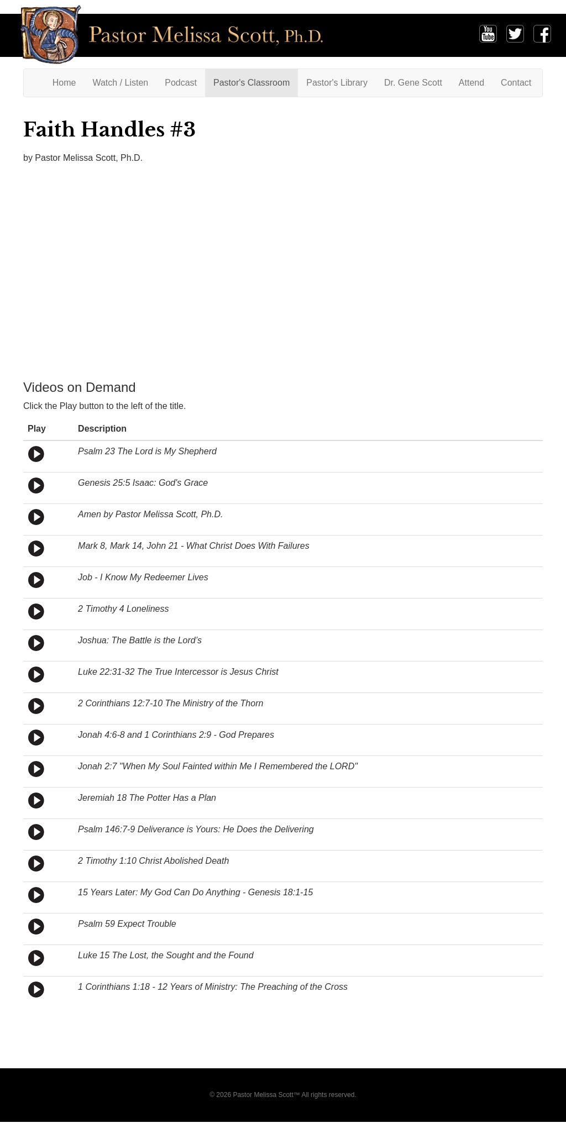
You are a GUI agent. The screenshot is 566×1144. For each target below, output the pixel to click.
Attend (471, 82)
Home (69, 82)
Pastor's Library (337, 82)
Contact (516, 82)
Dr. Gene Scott (413, 82)
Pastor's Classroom (251, 82)
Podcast (181, 82)
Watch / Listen (120, 82)
